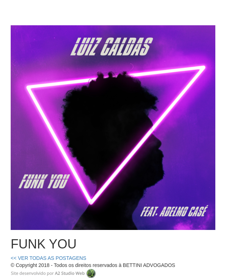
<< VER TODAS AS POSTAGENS (48, 258)
